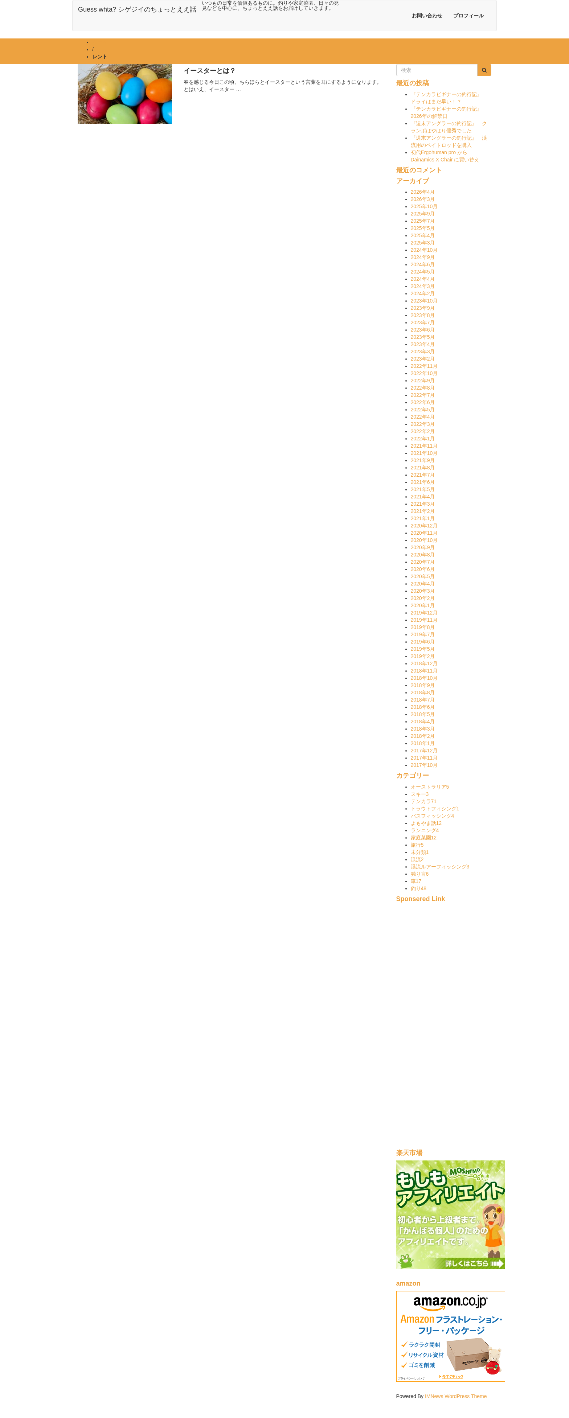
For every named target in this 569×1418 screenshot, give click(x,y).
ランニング (425, 830)
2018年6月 (423, 707)
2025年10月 (424, 206)
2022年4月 (423, 417)
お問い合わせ (427, 16)
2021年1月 (423, 518)
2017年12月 (424, 750)
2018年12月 (424, 663)
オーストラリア (430, 787)
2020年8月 (423, 555)
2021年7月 (423, 475)
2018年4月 (423, 721)
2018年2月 (423, 736)
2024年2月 (423, 293)
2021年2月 (423, 511)
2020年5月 (423, 576)
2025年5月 (423, 228)
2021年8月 (423, 467)
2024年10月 (424, 250)
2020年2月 (423, 598)
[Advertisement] (444, 1030)
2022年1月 (423, 438)
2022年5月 (423, 409)
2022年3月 (423, 424)
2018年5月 (423, 714)
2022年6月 (423, 402)
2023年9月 (423, 308)
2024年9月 (423, 257)
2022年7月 (423, 395)
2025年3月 (423, 243)
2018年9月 (423, 685)
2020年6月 (423, 569)
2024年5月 (423, 272)
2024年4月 (423, 279)
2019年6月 (423, 642)
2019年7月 (423, 634)
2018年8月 (423, 692)
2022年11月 (424, 366)
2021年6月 (423, 482)
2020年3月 (423, 591)
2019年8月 (423, 627)
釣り (419, 888)
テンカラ (424, 801)
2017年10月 (424, 765)
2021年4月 (423, 497)
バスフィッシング (432, 816)
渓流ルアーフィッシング (440, 867)
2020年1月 (423, 605)
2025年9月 (423, 214)
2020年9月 (423, 547)
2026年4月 (423, 192)
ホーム (99, 42)
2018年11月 (424, 671)
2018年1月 (423, 743)
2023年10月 (424, 301)
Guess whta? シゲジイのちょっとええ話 (137, 9)
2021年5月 (423, 489)
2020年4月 (423, 584)
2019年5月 (423, 649)
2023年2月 (423, 359)
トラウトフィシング (435, 808)
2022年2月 (423, 431)
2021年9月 (423, 460)
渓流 (417, 859)
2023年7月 (423, 322)
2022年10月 (424, 373)
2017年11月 (424, 758)
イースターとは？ (210, 70)
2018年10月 (424, 678)
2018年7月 (423, 700)
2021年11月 (424, 446)
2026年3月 (423, 199)
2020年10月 (424, 540)
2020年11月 (424, 533)
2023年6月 (423, 330)
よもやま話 (426, 823)
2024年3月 (423, 286)
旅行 (417, 845)
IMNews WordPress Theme (456, 1396)
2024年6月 (423, 264)
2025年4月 (423, 235)
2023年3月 (423, 351)
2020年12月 (424, 526)
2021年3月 (423, 504)
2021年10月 (424, 453)
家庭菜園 (424, 837)
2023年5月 (423, 337)
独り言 (420, 874)
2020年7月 (423, 562)
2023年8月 (423, 315)
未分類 (420, 852)
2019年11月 (424, 620)
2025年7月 (423, 221)
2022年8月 (423, 388)
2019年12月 (424, 613)
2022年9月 (423, 380)
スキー (420, 794)
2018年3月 (423, 729)
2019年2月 (423, 656)
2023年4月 (423, 344)
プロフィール (468, 16)
